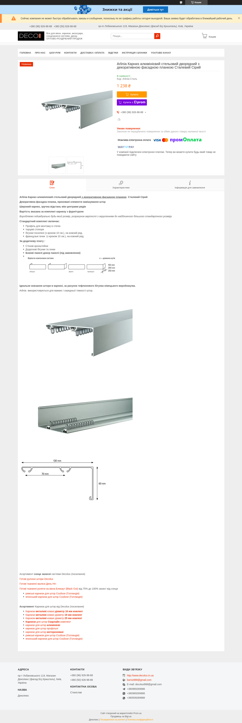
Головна (25, 52)
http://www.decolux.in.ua (140, 675)
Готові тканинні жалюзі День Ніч (38, 583)
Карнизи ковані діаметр (54, 614)
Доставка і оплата (92, 52)
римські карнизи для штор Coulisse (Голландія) (52, 593)
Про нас (40, 52)
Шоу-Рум (54, 52)
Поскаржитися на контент (112, 719)
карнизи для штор (43, 625)
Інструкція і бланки (134, 52)
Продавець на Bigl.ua (120, 716)
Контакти (70, 52)
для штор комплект (48, 621)
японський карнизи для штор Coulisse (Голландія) (54, 596)
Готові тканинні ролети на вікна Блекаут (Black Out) (49, 588)
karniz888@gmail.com (139, 680)
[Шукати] (157, 36)
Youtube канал (161, 52)
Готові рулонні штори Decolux (36, 579)
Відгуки (113, 52)
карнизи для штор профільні (42, 628)
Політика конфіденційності (140, 719)
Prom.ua (137, 713)
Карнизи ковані (54, 611)
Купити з (134, 102)
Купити (134, 94)
